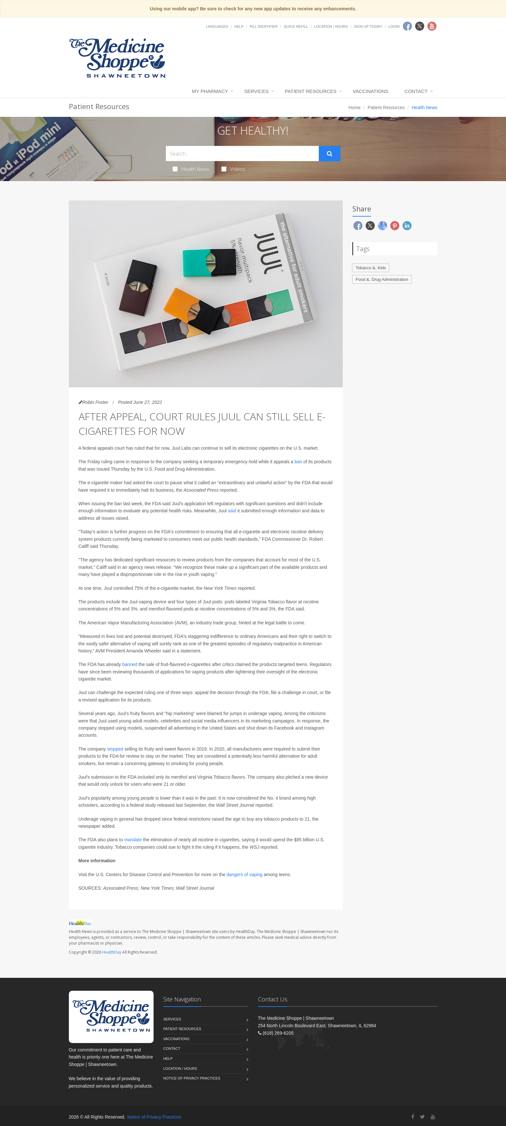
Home (355, 107)
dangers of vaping (245, 874)
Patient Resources (311, 91)
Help (239, 26)
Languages (217, 26)
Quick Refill (296, 26)
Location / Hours (331, 26)
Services (256, 91)
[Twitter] (422, 1117)
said (232, 510)
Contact (415, 91)
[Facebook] (412, 1117)
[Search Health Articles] (242, 153)
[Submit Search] (329, 153)
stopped (115, 749)
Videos (233, 169)
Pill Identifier (263, 26)
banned (129, 664)
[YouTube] (433, 1117)
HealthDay (111, 952)
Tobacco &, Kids (371, 267)
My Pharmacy (210, 91)
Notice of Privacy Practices (191, 1078)
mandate (133, 839)
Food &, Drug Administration (382, 279)
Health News (191, 169)
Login (393, 26)
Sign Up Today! (368, 26)
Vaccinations (370, 91)
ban (298, 461)
